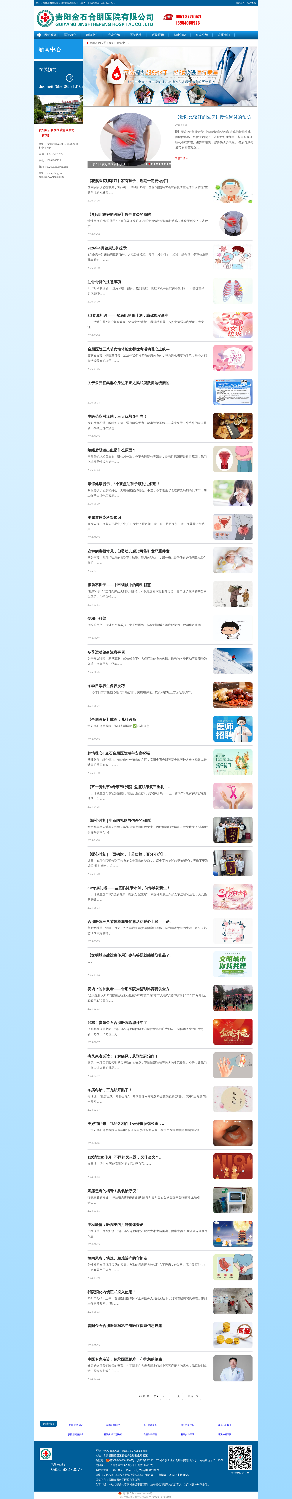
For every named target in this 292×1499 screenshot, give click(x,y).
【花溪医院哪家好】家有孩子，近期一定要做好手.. (129, 181)
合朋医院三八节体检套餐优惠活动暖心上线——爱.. (129, 922)
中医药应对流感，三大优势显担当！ (117, 416)
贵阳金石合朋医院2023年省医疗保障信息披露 (125, 1326)
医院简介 (70, 34)
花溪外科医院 (224, 1434)
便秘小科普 (97, 618)
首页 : (112, 42)
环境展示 (158, 34)
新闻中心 (92, 34)
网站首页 (50, 34)
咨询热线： (58, 1464)
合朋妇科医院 (150, 1434)
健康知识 (180, 34)
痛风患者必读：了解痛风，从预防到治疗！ (123, 1056)
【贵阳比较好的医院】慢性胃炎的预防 (119, 214)
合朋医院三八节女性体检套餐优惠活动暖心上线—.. (129, 349)
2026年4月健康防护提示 (107, 248)
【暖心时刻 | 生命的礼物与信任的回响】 (120, 821)
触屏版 (149, 1475)
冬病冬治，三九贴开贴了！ (110, 1090)
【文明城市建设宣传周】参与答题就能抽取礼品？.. (129, 955)
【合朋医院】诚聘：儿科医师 (112, 720)
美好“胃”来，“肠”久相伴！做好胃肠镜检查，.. (126, 1124)
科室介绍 (202, 34)
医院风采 (136, 34)
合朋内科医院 (150, 1425)
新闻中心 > (123, 42)
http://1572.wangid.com (51, 176)
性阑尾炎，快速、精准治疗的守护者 (117, 1258)
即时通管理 (102, 1470)
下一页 (176, 1396)
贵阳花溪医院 (75, 1425)
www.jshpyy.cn (55, 173)
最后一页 (193, 1396)
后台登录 (117, 1470)
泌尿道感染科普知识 (104, 517)
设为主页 (240, 2)
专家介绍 (114, 34)
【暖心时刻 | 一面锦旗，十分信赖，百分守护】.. (127, 854)
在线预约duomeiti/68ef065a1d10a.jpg (61, 78)
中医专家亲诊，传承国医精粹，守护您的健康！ (127, 1359)
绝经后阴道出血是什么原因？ (112, 450)
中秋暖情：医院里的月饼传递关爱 (115, 1225)
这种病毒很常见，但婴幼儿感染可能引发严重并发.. (129, 551)
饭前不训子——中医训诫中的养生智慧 (119, 585)
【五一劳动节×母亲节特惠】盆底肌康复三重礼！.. (129, 787)
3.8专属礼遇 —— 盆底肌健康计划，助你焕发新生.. (129, 315)
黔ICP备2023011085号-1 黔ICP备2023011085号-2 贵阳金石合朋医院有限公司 (153, 1460)
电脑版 (162, 1475)
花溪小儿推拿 (224, 1425)
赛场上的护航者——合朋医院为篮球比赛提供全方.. (129, 989)
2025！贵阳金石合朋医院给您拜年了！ (119, 1023)
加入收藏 (251, 2)
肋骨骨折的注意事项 (104, 282)
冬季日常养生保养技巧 (106, 686)
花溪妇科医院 (187, 1434)
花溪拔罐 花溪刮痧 (113, 1434)
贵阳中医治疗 (187, 1425)
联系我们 (224, 34)
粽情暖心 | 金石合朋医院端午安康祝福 (119, 753)
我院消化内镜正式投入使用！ (112, 1292)
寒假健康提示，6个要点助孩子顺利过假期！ (124, 484)
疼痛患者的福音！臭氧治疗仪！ (114, 1191)
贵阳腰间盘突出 (76, 1434)
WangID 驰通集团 (149, 1470)
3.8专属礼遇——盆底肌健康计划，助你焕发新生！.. (130, 888)
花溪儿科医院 (113, 1425)
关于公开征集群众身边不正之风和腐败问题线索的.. (129, 383)
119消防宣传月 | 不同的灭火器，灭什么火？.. (124, 1157)
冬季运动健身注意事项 (106, 652)
